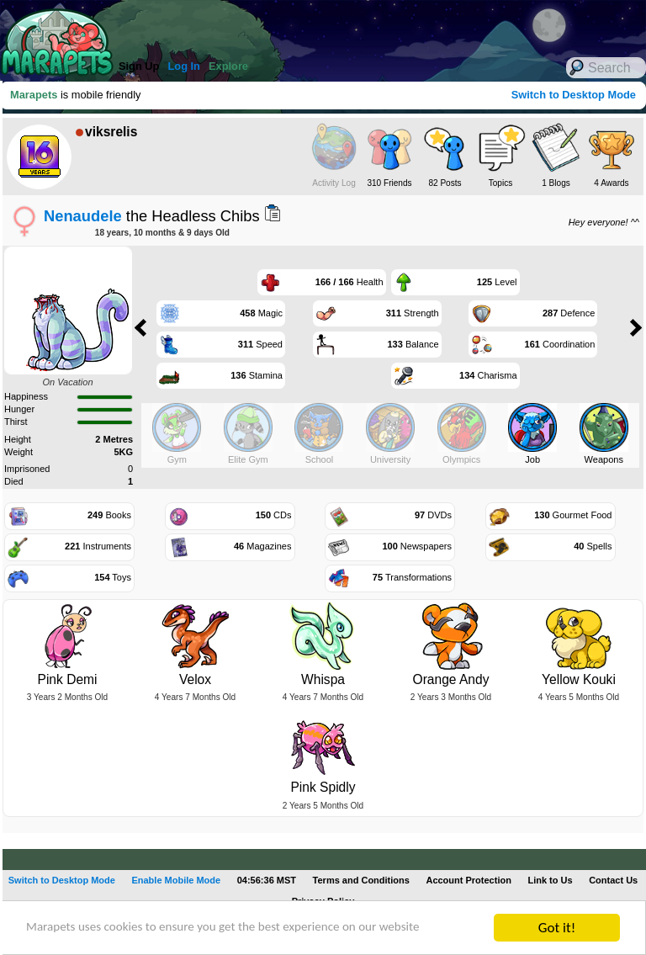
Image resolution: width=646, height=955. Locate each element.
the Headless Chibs (152, 216)
